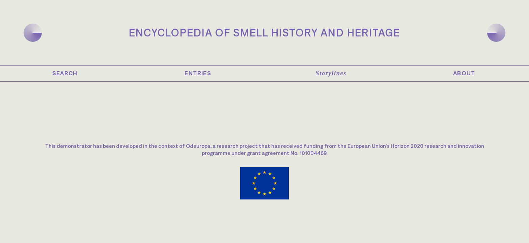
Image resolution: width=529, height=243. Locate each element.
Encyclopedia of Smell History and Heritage (264, 32)
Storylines (330, 73)
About (464, 73)
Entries (198, 73)
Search (65, 73)
